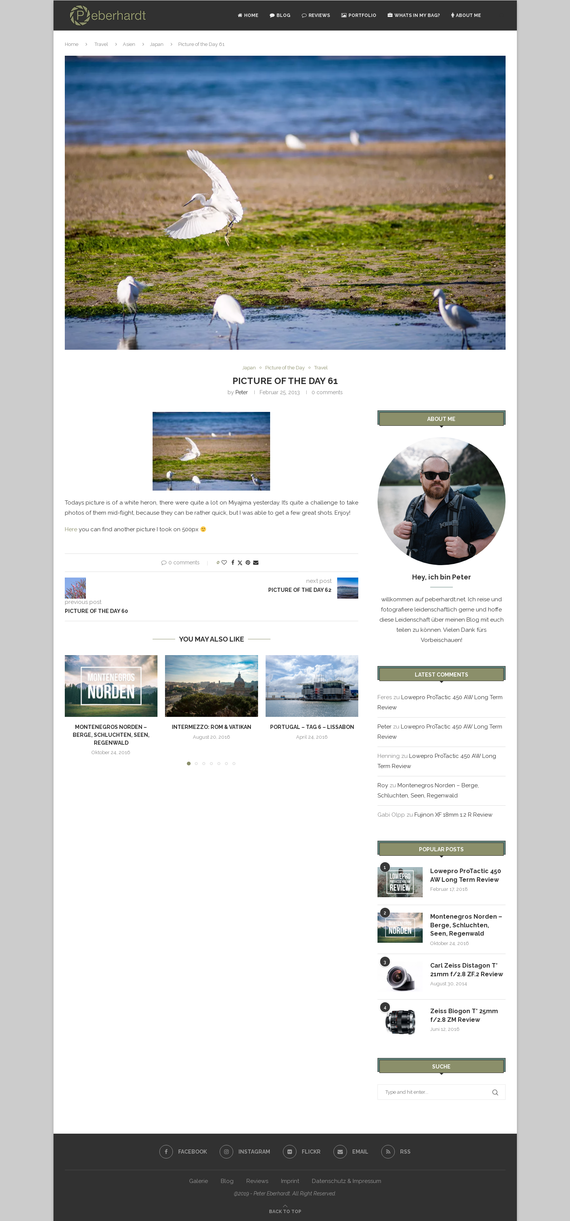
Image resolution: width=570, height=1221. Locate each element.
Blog (280, 15)
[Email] (350, 1152)
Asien (129, 44)
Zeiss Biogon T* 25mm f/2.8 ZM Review (464, 1015)
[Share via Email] (255, 562)
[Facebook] (183, 1152)
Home (248, 15)
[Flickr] (302, 1152)
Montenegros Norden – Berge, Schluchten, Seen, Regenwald (111, 734)
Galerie (198, 1181)
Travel (101, 44)
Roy (382, 785)
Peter (241, 392)
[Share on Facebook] (232, 562)
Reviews (316, 15)
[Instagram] (245, 1152)
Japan (157, 44)
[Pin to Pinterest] (248, 562)
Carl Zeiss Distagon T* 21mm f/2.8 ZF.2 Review (466, 969)
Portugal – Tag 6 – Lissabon (312, 727)
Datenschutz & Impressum (346, 1181)
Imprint (290, 1181)
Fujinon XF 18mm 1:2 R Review (453, 814)
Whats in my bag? (414, 15)
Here (71, 529)
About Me (466, 15)
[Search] (502, 15)
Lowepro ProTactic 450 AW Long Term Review (465, 875)
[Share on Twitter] (240, 562)
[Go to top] (285, 1211)
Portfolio (358, 15)
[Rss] (396, 1152)
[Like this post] (224, 562)
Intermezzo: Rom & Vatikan (211, 727)
